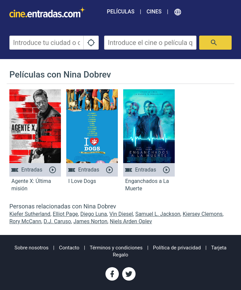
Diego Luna (93, 214)
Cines (154, 11)
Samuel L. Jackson (157, 214)
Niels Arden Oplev (131, 221)
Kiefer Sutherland (29, 214)
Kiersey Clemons (203, 214)
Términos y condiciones (116, 248)
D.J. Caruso (57, 221)
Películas (120, 11)
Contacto (69, 248)
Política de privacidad (177, 248)
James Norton (90, 221)
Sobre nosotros (31, 248)
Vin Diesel (121, 214)
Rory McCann (25, 221)
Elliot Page (65, 214)
